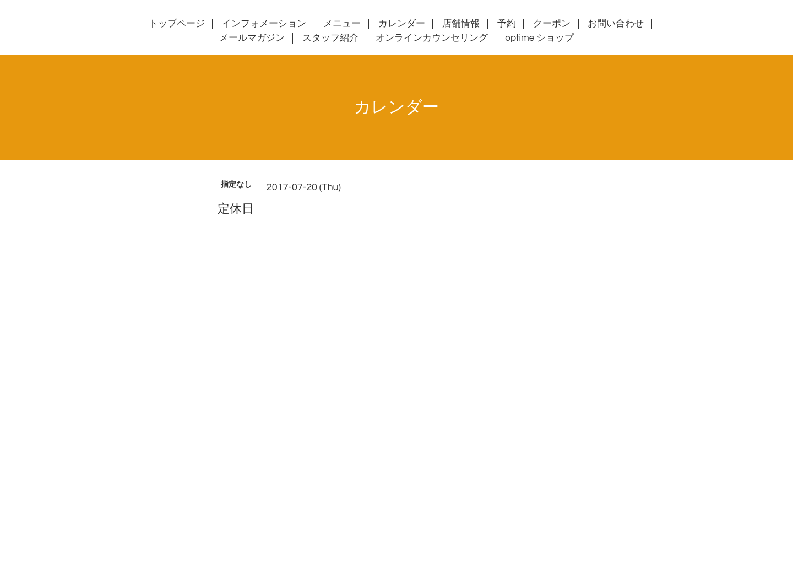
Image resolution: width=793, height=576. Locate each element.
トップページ (177, 24)
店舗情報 (461, 24)
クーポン (552, 24)
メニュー (342, 24)
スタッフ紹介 (330, 38)
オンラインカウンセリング (432, 38)
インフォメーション (264, 24)
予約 (506, 24)
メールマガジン (252, 38)
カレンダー (401, 24)
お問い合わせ (616, 24)
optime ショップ (539, 38)
